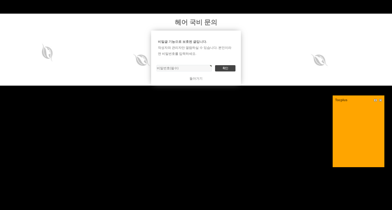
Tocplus (341, 100)
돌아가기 (196, 78)
